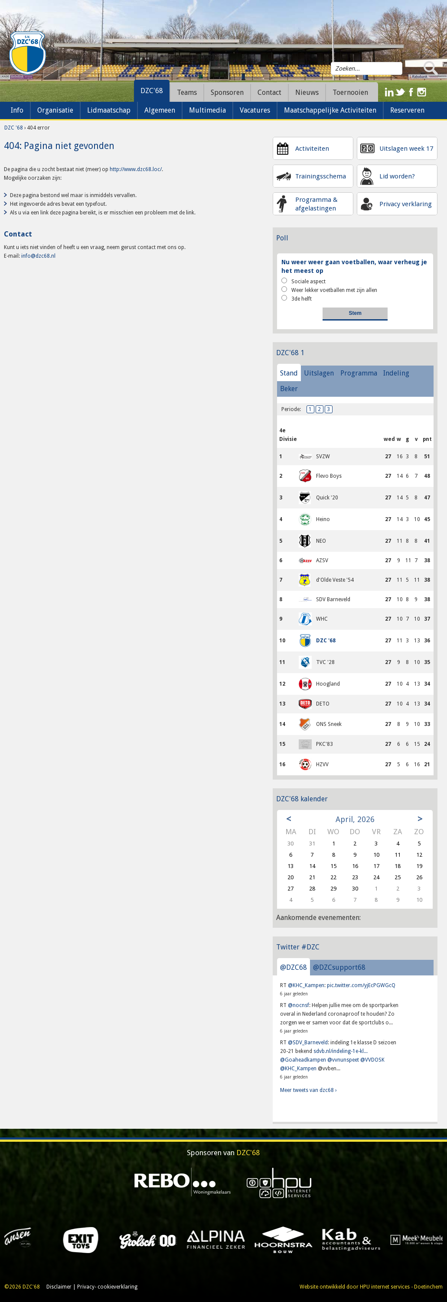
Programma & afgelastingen (316, 204)
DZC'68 (151, 91)
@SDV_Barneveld (308, 1043)
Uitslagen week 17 (406, 148)
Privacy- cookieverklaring (107, 1287)
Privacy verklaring (405, 204)
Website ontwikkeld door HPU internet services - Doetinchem (371, 1287)
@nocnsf (298, 1005)
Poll (282, 238)
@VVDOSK (372, 1060)
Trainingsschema (320, 176)
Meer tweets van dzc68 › (308, 1090)
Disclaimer (59, 1287)
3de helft (296, 298)
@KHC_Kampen (306, 985)
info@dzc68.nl (38, 256)
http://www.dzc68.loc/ (136, 169)
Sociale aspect (303, 281)
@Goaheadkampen (303, 1060)
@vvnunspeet (343, 1060)
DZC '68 (13, 128)
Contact (269, 92)
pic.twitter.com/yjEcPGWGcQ (361, 985)
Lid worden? (397, 176)
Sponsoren (227, 92)
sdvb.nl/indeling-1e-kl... (340, 1051)
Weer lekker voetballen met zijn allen (329, 289)
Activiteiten (312, 148)
